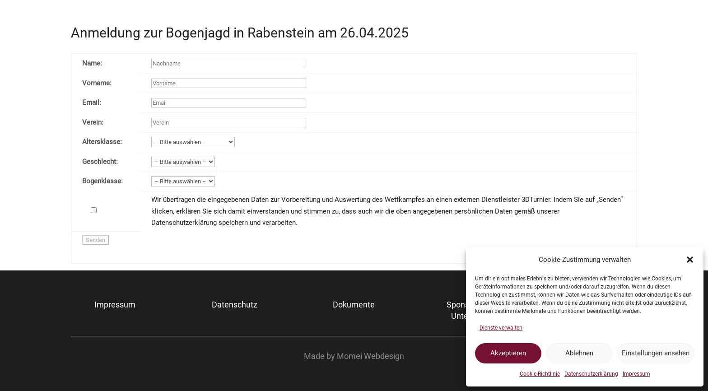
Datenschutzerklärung (591, 374)
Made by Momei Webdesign (354, 356)
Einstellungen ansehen (655, 353)
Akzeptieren (508, 353)
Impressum (636, 374)
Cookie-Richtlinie (540, 374)
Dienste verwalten (501, 328)
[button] (689, 259)
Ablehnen (579, 353)
